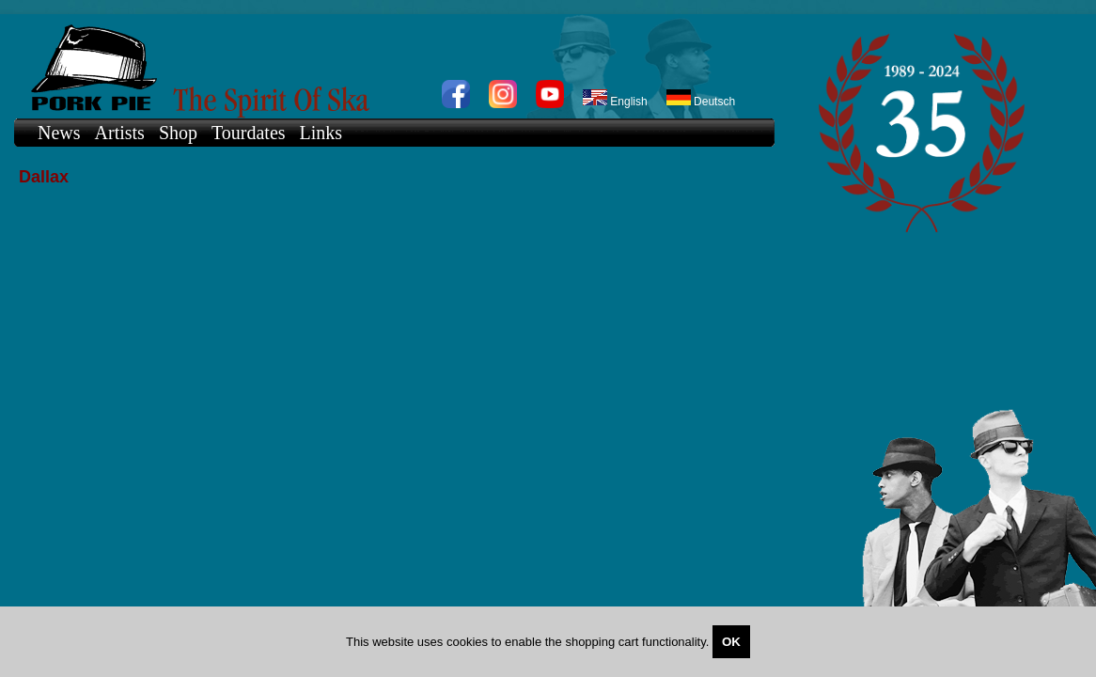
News (59, 132)
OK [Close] (731, 642)
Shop (178, 132)
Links (321, 132)
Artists (120, 132)
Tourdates (248, 132)
